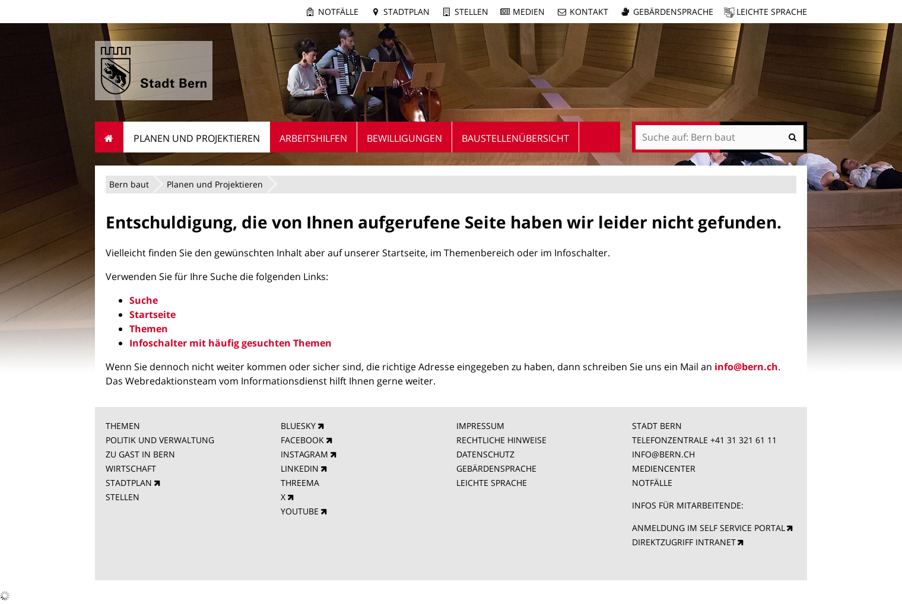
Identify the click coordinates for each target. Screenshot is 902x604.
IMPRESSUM (480, 425)
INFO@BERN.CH (663, 454)
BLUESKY (298, 425)
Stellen (471, 11)
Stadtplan (406, 11)
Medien (529, 11)
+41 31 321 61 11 (743, 440)
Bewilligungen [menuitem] (404, 138)
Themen (148, 328)
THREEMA (300, 482)
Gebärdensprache (673, 11)
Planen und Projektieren (215, 184)
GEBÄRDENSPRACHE (496, 468)
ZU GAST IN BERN (140, 454)
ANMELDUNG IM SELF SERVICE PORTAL (708, 527)
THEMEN (123, 425)
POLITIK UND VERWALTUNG (160, 440)
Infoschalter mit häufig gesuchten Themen (230, 342)
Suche (143, 300)
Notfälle (338, 11)
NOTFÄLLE (652, 482)
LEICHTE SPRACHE (491, 482)
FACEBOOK (302, 440)
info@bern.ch (746, 366)
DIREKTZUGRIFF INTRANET (684, 542)
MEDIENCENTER (663, 468)
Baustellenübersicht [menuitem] (515, 138)
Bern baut (129, 184)
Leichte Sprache (771, 11)
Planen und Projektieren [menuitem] (197, 138)
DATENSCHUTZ (485, 454)
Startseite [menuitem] (109, 137)
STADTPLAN (129, 482)
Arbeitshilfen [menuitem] (313, 138)
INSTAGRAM (304, 454)
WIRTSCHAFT (131, 468)
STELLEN (122, 497)
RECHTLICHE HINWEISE (501, 440)
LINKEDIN (300, 468)
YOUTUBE (300, 511)
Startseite (152, 314)
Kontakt (589, 11)
